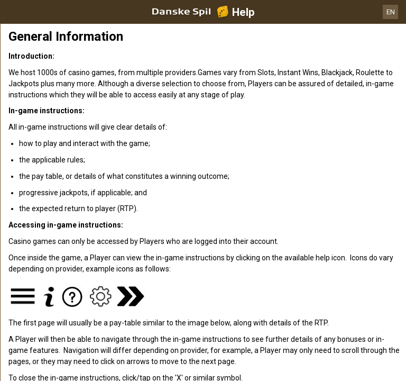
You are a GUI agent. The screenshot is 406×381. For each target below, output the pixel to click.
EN (390, 12)
